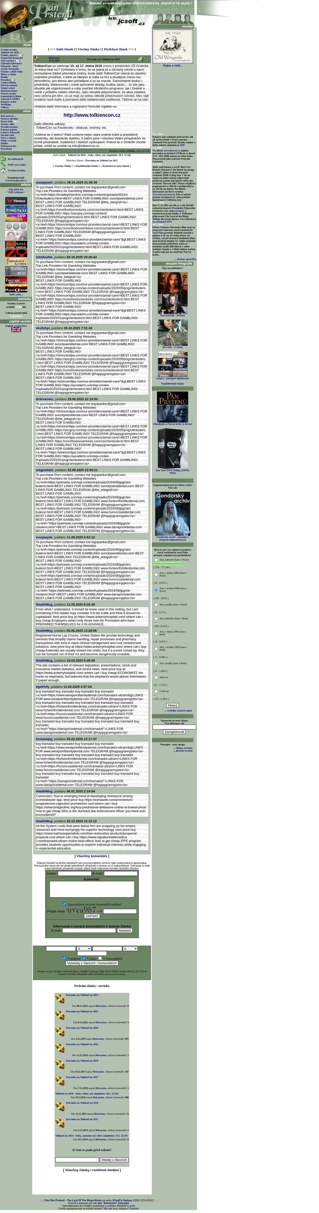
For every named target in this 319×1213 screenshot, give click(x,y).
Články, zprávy (9, 55)
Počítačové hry (8, 146)
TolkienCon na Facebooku (55, 127)
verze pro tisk (143, 151)
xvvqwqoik (44, 537)
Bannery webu (8, 101)
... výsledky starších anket (178, 710)
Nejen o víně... (173, 64)
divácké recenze (184, 750)
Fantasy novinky (9, 118)
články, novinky (184, 748)
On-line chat (7, 135)
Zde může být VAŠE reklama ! (16, 190)
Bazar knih (6, 121)
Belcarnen (54, 58)
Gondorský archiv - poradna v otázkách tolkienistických (172, 537)
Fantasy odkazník (10, 132)
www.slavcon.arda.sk (164, 194)
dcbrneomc (44, 399)
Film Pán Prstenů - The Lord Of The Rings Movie (72, 1203)
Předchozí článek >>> (119, 49)
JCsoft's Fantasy (122, 1203)
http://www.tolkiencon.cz (92, 115)
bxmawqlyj (44, 739)
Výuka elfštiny (8, 82)
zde (175, 487)
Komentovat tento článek (116, 166)
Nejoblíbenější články (87, 166)
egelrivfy (42, 687)
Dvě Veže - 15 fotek (173, 346)
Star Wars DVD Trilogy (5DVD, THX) (173, 470)
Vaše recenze (7, 60)
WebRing (6, 104)
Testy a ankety (8, 137)
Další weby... (16, 294)
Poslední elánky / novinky (92, 989)
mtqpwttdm (44, 470)
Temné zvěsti (7, 88)
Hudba (4, 77)
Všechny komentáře (92, 856)
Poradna (5, 79)
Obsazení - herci (9, 66)
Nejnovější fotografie (12, 58)
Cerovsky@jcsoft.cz (15, 180)
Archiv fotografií (10, 68)
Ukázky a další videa (12, 71)
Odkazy (5, 107)
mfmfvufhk (44, 257)
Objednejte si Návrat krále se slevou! (172, 422)
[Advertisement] (92, 35)
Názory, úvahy (8, 93)
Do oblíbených (15, 159)
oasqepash (44, 182)
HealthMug (44, 604)
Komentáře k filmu (11, 96)
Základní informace (11, 63)
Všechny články (88, 49)
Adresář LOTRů (9, 99)
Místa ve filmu (8, 74)
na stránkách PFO (162, 221)
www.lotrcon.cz (172, 150)
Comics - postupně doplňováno (172, 377)
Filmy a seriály (8, 140)
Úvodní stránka (9, 49)
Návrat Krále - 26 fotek (173, 314)
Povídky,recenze (9, 127)
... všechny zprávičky (185, 259)
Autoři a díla (7, 124)
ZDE (182, 145)
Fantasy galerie (9, 129)
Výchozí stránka (16, 170)
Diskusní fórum (9, 90)
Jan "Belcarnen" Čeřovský (113, 1206)
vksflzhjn (43, 328)
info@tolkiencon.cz (85, 146)
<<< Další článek (61, 49)
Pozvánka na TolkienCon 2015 (101, 160)
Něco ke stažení (9, 85)
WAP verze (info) (17, 164)
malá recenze (176, 210)
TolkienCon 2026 (11, 52)
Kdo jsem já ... (8, 116)
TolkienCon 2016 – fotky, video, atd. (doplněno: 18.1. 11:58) (99, 155)
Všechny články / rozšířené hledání (92, 1173)
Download (6, 148)
